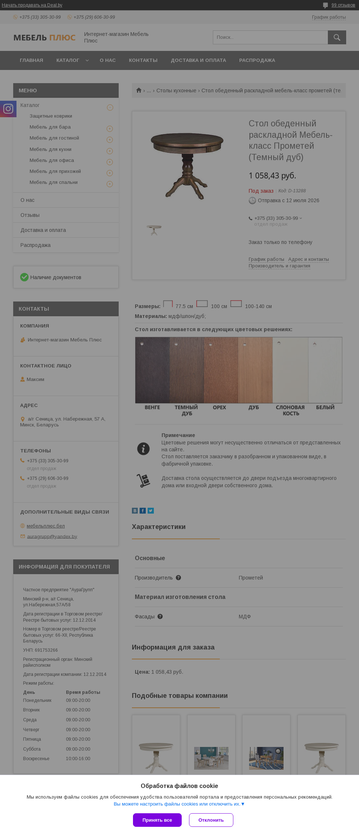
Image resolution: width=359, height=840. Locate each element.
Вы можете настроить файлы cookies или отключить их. (177, 804)
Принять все (157, 820)
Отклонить (211, 820)
